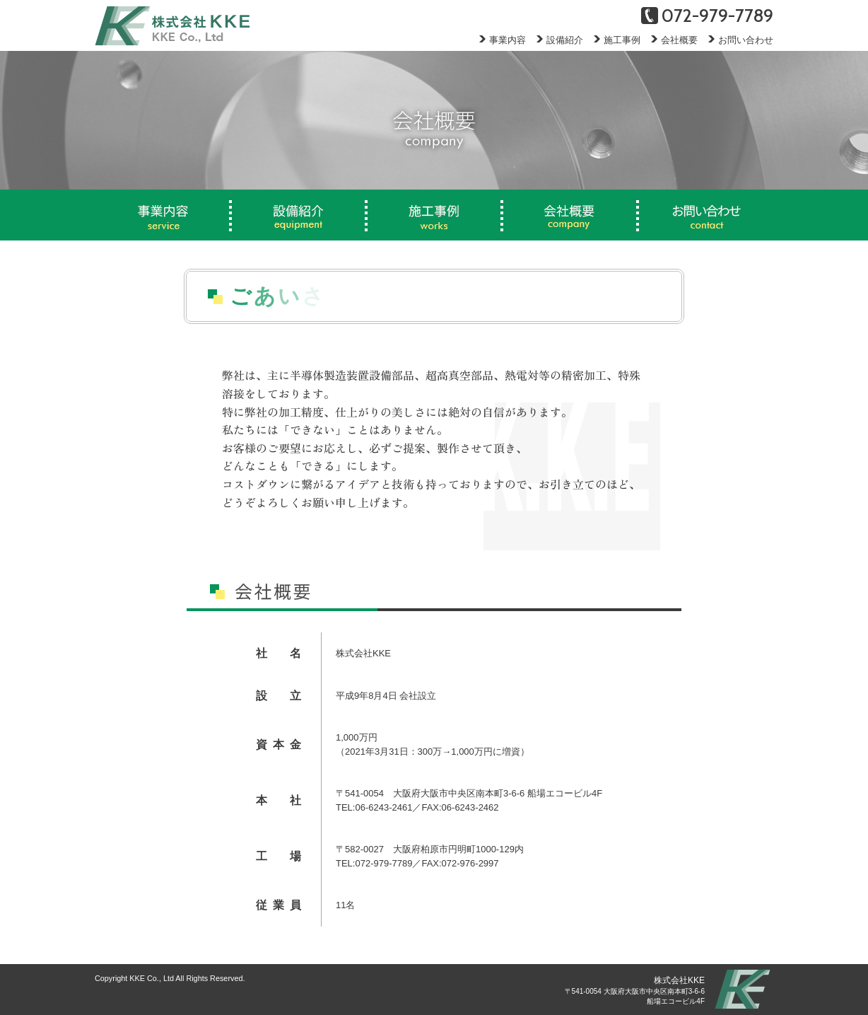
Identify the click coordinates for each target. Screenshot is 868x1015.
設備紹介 (554, 40)
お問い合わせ (735, 40)
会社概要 (669, 40)
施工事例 (611, 40)
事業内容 (497, 40)
